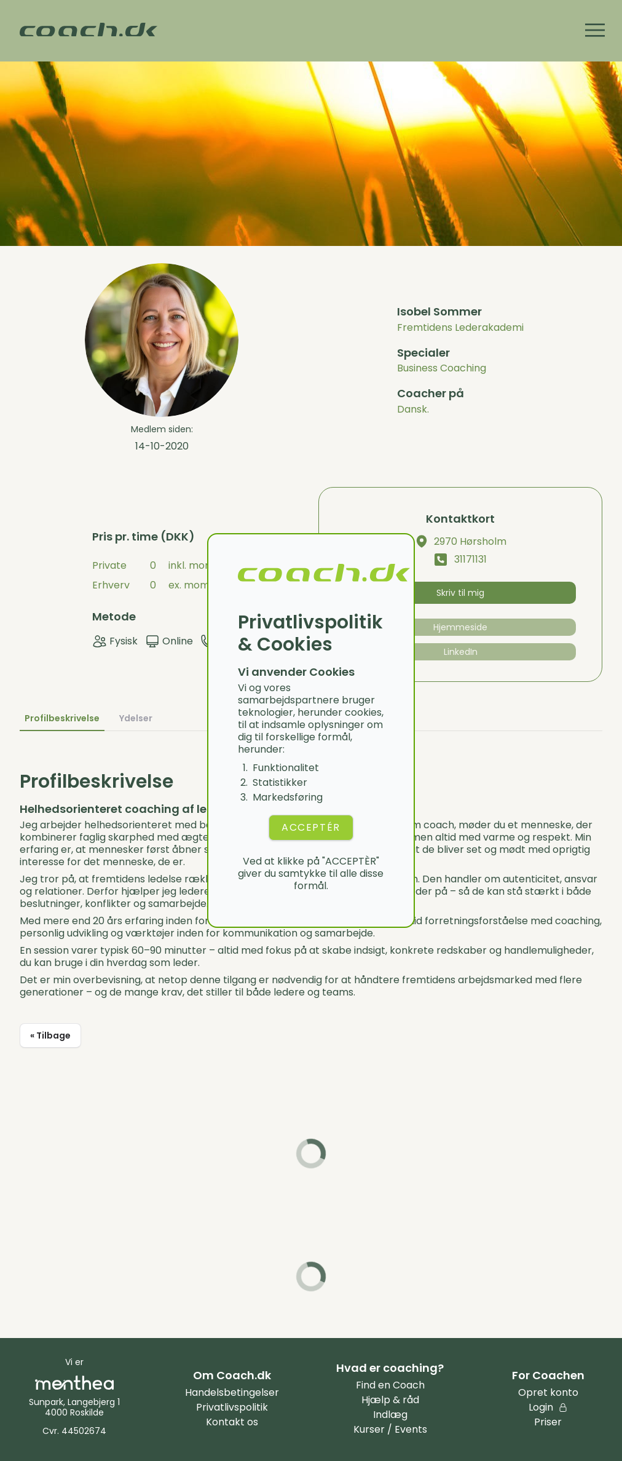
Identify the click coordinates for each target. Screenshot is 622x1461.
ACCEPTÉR (311, 827)
